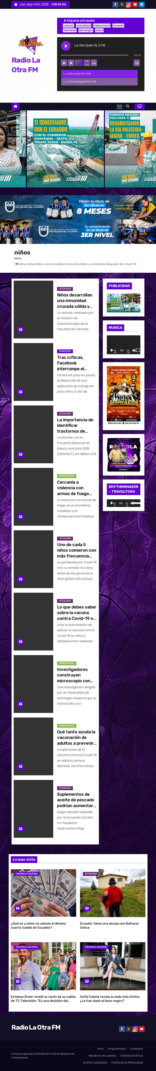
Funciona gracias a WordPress (31, 1054)
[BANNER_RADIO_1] (78, 207)
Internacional (66, 476)
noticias (68, 25)
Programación (117, 1049)
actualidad (83, 25)
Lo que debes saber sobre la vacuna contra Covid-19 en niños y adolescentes (76, 618)
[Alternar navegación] (119, 106)
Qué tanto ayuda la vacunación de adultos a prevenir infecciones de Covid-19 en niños (76, 743)
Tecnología (65, 351)
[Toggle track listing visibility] (137, 63)
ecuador (118, 25)
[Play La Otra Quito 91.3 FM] (66, 46)
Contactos (136, 1049)
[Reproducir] (112, 350)
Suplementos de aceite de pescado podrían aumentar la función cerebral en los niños (76, 805)
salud (99, 30)
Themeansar (20, 1057)
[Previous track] (64, 63)
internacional (102, 25)
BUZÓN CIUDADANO (95, 1062)
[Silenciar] (134, 350)
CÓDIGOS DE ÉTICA (131, 1056)
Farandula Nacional (27, 873)
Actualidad (65, 288)
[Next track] (71, 63)
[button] (128, 106)
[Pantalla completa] (138, 350)
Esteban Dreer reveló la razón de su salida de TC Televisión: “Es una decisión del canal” (43, 1001)
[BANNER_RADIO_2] (78, 231)
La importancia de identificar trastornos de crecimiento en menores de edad (75, 431)
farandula (70, 30)
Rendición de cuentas (102, 1056)
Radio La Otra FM (36, 1027)
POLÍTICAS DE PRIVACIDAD (127, 1062)
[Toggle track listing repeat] (94, 63)
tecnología (85, 30)
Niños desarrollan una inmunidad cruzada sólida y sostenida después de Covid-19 (76, 306)
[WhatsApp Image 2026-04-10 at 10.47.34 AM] (124, 396)
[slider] (120, 503)
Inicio (17, 258)
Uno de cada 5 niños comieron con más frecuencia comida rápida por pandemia (76, 556)
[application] (124, 344)
